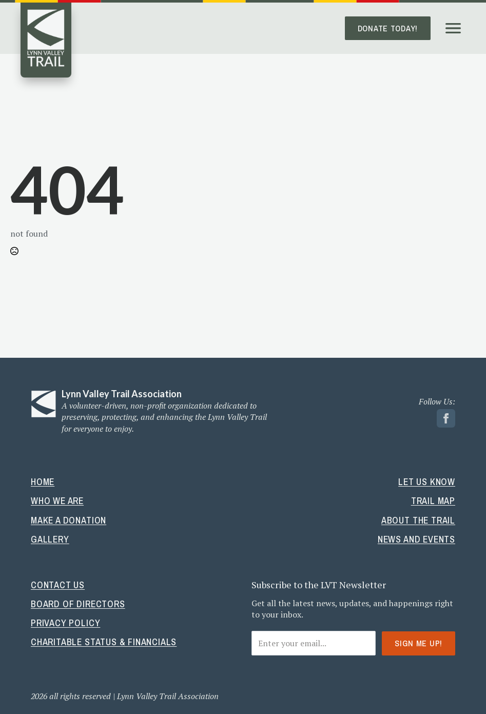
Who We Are (57, 500)
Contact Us (58, 584)
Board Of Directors (78, 603)
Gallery (50, 539)
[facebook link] (446, 418)
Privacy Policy (65, 622)
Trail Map (433, 500)
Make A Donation (68, 520)
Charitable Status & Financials (104, 641)
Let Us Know (426, 481)
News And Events (416, 539)
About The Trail (418, 520)
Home (42, 481)
